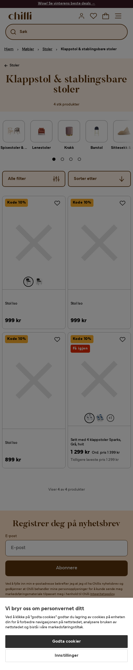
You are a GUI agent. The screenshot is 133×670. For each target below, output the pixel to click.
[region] (66, 634)
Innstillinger (66, 656)
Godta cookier (66, 641)
